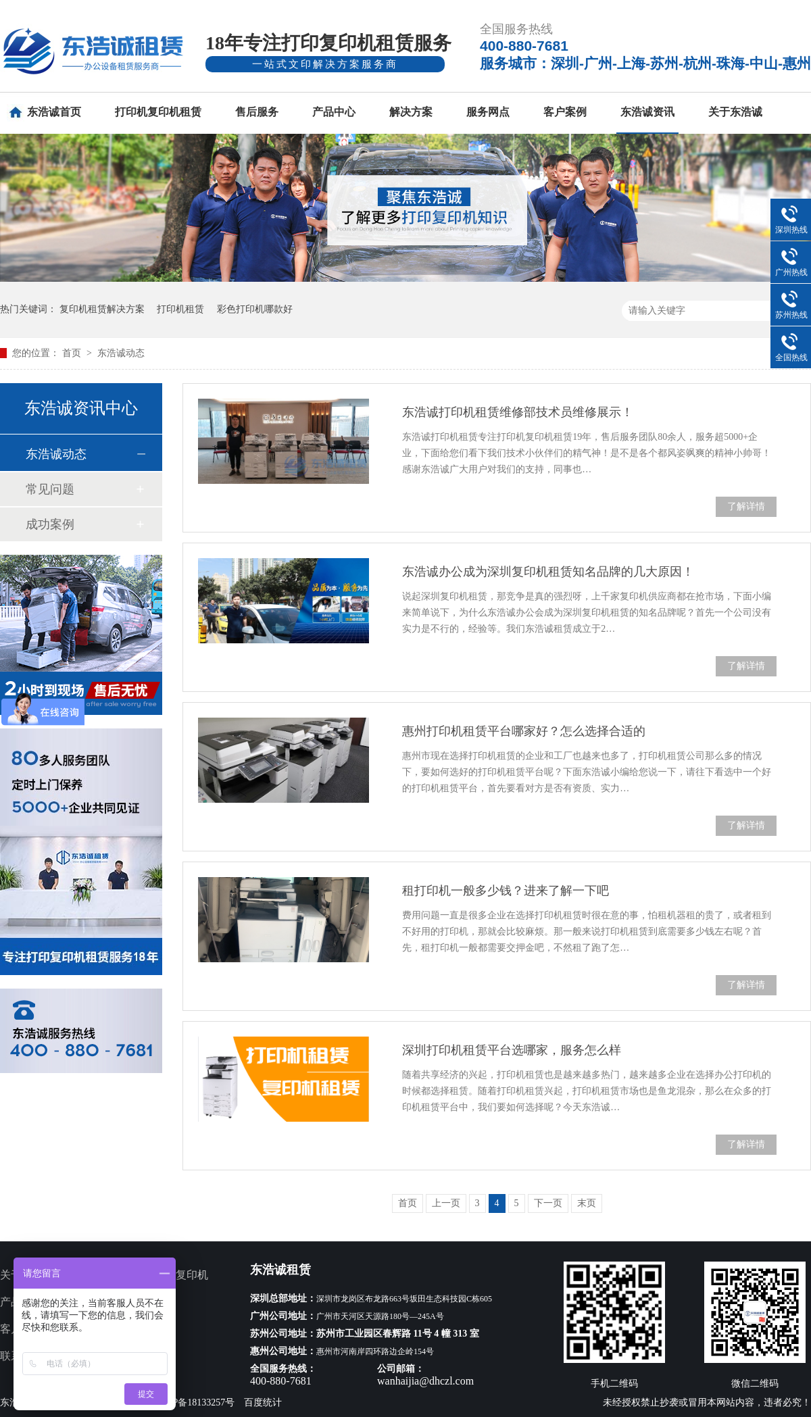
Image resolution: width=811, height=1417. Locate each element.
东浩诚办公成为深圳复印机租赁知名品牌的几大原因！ (548, 571)
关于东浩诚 (735, 112)
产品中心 (333, 112)
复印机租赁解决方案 (102, 309)
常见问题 (50, 489)
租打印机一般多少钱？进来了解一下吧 (505, 890)
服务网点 (488, 112)
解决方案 (411, 112)
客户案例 (565, 112)
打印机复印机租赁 (158, 112)
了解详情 (746, 506)
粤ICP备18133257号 (194, 1402)
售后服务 (256, 112)
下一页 (548, 1203)
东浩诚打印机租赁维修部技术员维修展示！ (517, 412)
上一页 (446, 1203)
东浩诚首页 (54, 112)
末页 (586, 1203)
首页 (73, 353)
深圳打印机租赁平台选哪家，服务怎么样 (511, 1050)
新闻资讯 (143, 1329)
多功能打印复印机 (165, 1275)
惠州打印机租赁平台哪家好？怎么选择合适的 (523, 731)
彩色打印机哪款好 (255, 309)
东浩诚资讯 (647, 112)
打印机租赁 (180, 309)
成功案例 (50, 524)
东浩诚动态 (121, 353)
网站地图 (143, 1356)
